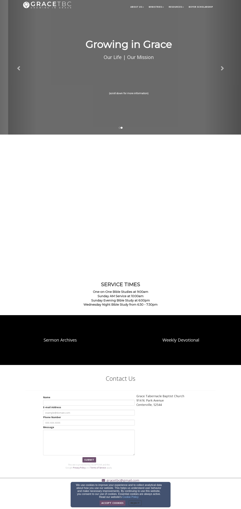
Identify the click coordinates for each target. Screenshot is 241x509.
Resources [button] (176, 6)
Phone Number (52, 417)
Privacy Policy (79, 467)
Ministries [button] (156, 6)
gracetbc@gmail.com (122, 480)
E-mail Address (52, 407)
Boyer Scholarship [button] (201, 6)
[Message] (89, 442)
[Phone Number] (89, 422)
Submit (89, 459)
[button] (18, 67)
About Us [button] (137, 6)
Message (48, 427)
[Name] (89, 403)
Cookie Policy (130, 497)
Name (46, 397)
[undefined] (60, 340)
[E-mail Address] (89, 412)
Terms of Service (98, 467)
